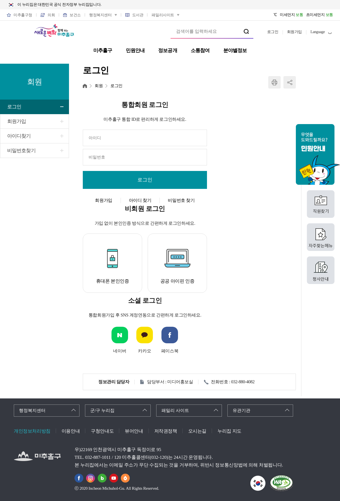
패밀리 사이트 (175, 410)
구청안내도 (102, 431)
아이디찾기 (19, 136)
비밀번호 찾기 (181, 200)
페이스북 (169, 351)
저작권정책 (165, 431)
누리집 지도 (229, 431)
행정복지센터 (32, 410)
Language (317, 32)
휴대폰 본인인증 (112, 281)
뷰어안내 (134, 431)
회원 (99, 86)
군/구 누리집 (102, 410)
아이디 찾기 (140, 200)
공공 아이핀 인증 (177, 281)
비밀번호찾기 (21, 150)
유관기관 (241, 410)
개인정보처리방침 (32, 431)
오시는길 (197, 431)
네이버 (119, 351)
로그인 (272, 32)
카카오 (144, 351)
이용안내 (71, 431)
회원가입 (294, 32)
